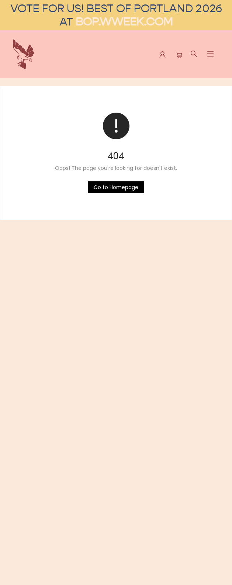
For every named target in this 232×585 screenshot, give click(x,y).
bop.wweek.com (124, 22)
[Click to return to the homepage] (116, 187)
